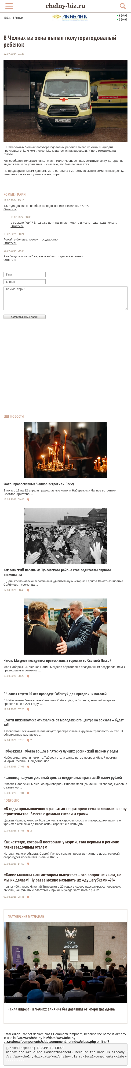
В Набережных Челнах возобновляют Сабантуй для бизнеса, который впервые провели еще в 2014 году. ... (59, 702)
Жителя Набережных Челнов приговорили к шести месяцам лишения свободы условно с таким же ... (65, 785)
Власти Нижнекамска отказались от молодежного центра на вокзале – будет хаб (64, 722)
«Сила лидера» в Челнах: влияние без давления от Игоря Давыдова (61, 1009)
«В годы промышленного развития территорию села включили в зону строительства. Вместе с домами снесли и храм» (65, 811)
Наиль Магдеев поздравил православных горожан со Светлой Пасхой (58, 660)
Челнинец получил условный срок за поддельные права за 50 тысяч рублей (63, 777)
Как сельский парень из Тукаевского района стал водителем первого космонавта (57, 572)
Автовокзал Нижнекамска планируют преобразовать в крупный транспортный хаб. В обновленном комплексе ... (63, 732)
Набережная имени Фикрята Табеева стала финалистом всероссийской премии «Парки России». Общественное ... (60, 759)
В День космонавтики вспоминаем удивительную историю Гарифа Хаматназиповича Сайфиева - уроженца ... (63, 582)
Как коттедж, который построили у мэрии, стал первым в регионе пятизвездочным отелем (61, 844)
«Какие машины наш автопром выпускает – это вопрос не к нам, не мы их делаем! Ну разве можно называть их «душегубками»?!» (62, 877)
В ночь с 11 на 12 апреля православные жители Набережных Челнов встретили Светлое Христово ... (60, 492)
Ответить (10, 209)
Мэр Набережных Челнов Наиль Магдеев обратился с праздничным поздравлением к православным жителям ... (64, 668)
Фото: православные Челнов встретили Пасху (39, 484)
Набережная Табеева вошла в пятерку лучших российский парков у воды (61, 751)
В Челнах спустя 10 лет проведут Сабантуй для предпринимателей (55, 693)
